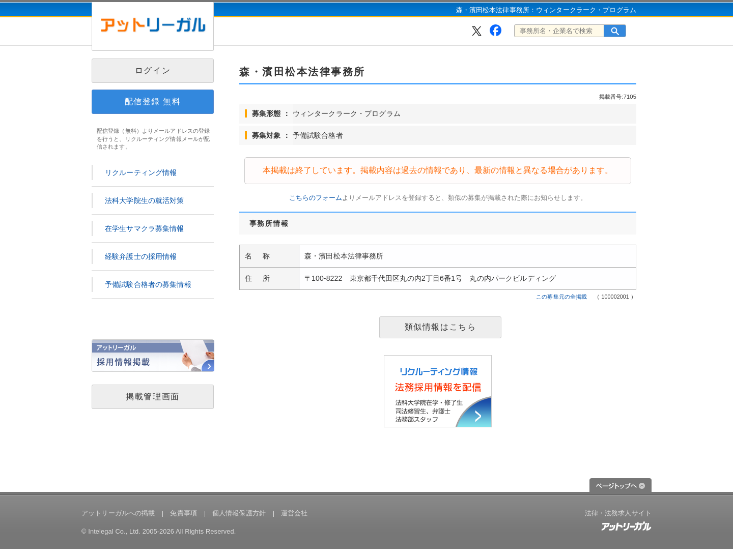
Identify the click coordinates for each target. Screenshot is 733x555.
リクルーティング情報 (141, 172)
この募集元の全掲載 (561, 297)
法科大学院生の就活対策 (144, 200)
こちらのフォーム (315, 197)
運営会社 (294, 513)
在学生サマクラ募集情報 (144, 228)
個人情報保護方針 (239, 513)
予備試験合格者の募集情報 (148, 284)
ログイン (153, 70)
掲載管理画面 (153, 396)
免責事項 (183, 513)
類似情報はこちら (440, 327)
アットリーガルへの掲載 (118, 513)
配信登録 (153, 101)
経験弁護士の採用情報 (141, 256)
